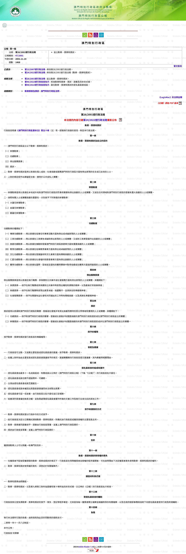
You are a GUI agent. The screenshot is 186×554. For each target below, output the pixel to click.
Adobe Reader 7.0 (85, 546)
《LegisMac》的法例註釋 (170, 97)
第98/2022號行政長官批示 (37, 84)
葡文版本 (178, 65)
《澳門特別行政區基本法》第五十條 (32, 130)
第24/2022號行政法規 (35, 72)
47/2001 (19, 55)
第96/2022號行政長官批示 (37, 81)
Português (164, 3)
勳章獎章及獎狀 (32, 91)
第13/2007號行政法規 (35, 69)
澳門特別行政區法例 (50, 91)
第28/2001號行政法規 (35, 78)
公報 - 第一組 (10, 48)
